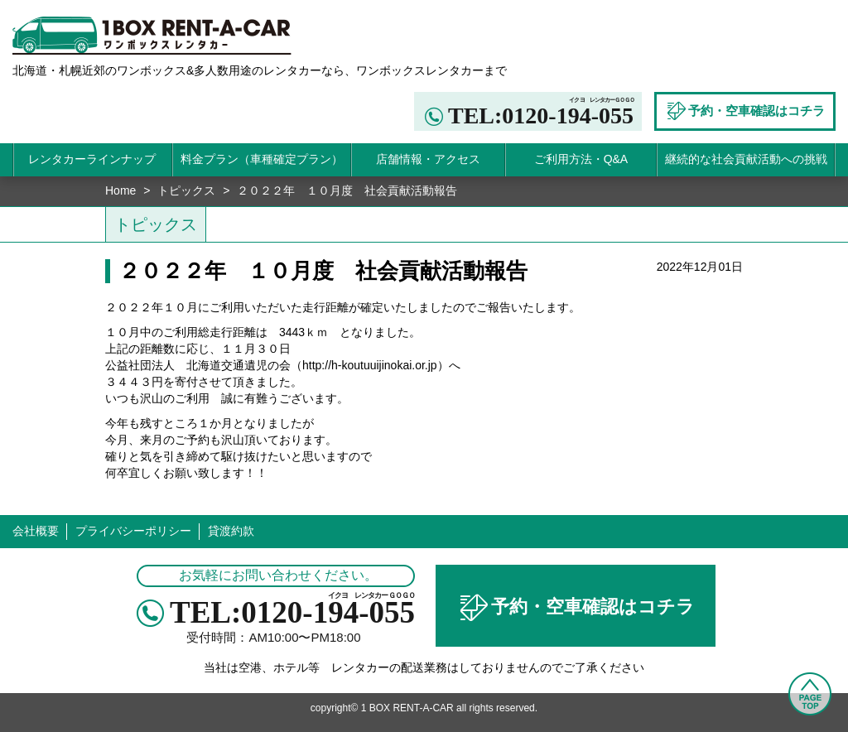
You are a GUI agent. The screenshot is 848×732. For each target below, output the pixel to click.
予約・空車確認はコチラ (575, 607)
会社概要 (35, 530)
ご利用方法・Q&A (581, 159)
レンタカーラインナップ (92, 159)
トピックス (186, 190)
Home (120, 190)
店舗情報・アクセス (428, 159)
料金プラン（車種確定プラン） (262, 159)
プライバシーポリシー (133, 530)
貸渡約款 (231, 530)
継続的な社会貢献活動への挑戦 (746, 159)
